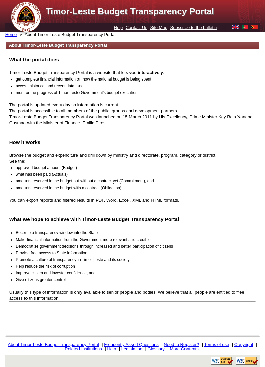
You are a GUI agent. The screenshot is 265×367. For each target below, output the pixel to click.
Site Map (158, 27)
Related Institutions (83, 348)
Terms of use (216, 344)
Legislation (131, 348)
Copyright (243, 344)
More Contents (184, 348)
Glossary (156, 348)
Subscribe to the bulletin (193, 27)
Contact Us (136, 27)
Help (118, 27)
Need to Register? (181, 344)
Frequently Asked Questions (131, 344)
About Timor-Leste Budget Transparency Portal (69, 34)
